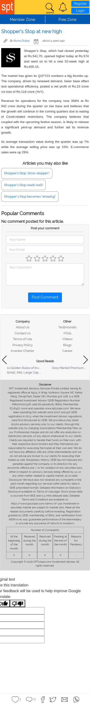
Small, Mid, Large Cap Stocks (28, 372)
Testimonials (67, 327)
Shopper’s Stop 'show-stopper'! (26, 173)
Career (67, 351)
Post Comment (45, 297)
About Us (22, 327)
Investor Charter (22, 351)
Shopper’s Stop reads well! (23, 185)
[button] (63, 7)
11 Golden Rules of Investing (27, 368)
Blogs (67, 345)
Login (80, 10)
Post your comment (45, 228)
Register (80, 4)
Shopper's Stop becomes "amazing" (30, 196)
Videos (67, 339)
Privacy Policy (22, 345)
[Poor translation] (17, 603)
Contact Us (22, 333)
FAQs (67, 333)
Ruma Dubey (21, 40)
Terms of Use (22, 339)
